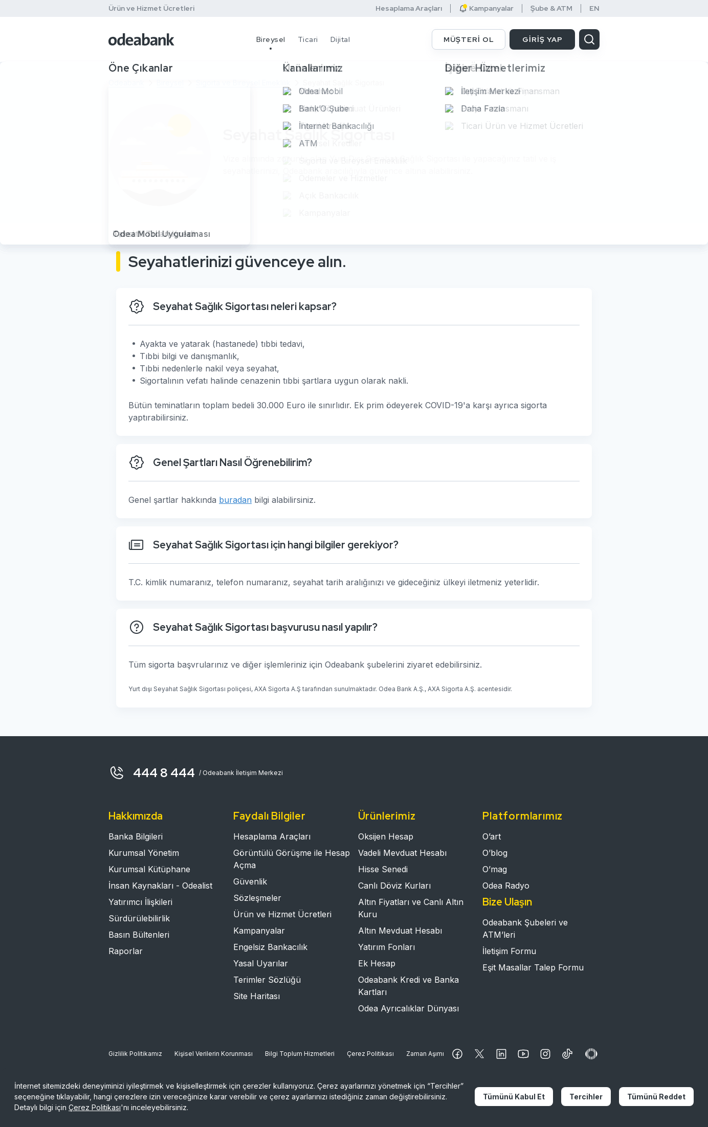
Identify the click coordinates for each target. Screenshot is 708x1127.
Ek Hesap (376, 963)
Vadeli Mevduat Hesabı (402, 853)
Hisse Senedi (383, 869)
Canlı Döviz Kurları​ (394, 885)
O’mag (494, 869)
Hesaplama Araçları (408, 8)
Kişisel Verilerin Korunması (213, 1053)
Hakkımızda (135, 816)
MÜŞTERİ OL (469, 39)
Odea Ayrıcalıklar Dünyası (408, 1008)
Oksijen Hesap (385, 836)
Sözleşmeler (257, 898)
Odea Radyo (505, 885)
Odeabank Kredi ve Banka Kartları (408, 986)
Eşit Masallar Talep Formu (533, 967)
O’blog (494, 853)
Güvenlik (250, 881)
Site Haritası (256, 996)
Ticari (308, 39)
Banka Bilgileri (135, 836)
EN (594, 8)
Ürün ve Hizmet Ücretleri (151, 8)
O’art (491, 836)
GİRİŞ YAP (542, 39)
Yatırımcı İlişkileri (140, 902)
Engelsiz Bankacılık (270, 947)
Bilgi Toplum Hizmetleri (300, 1053)
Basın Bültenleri (138, 935)
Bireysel (270, 39)
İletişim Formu (509, 951)
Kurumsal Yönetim (143, 853)
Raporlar (125, 951)
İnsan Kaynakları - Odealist (160, 885)
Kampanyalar (486, 8)
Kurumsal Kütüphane (149, 869)
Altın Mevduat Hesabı (400, 930)
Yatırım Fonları (386, 947)
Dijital (340, 39)
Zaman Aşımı (425, 1053)
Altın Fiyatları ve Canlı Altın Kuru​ (410, 908)
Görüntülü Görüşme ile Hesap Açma (291, 859)
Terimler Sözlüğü (267, 980)
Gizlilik (135, 1053)
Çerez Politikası (370, 1053)
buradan (235, 500)
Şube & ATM (551, 8)
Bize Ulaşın (507, 902)
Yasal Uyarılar (260, 963)
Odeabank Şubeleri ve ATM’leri (525, 928)
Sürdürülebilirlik (139, 918)
